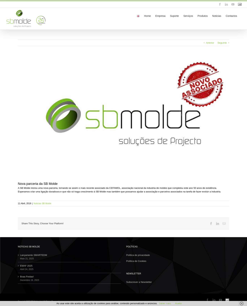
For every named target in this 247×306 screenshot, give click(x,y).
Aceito (178, 303)
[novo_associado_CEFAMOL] (123, 116)
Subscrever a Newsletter (139, 282)
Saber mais (165, 303)
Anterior (210, 42)
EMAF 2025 (26, 265)
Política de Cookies (136, 261)
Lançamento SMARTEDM (33, 255)
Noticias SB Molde (42, 203)
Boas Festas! (27, 276)
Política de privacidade (138, 255)
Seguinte (222, 42)
